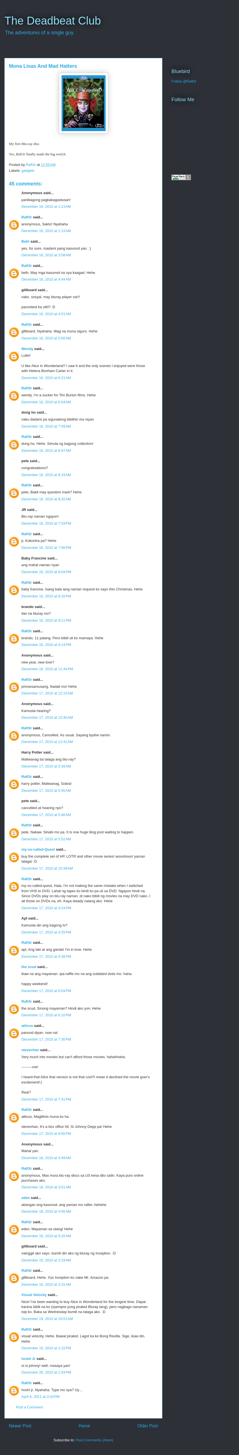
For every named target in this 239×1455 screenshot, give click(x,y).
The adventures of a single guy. (39, 32)
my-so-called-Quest (38, 849)
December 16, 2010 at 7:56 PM (46, 548)
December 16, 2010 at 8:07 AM (46, 450)
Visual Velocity (34, 1295)
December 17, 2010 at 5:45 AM (46, 790)
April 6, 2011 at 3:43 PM (40, 1396)
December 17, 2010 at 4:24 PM (46, 908)
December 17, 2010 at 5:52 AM (46, 839)
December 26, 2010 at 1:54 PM (46, 1372)
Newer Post (20, 1425)
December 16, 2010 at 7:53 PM (46, 523)
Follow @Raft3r (183, 81)
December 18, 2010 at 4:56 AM (46, 1211)
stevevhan (30, 1050)
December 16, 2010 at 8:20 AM (46, 499)
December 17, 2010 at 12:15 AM (47, 693)
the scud (28, 967)
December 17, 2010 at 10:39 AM (47, 868)
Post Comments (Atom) (94, 1440)
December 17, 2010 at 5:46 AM (46, 815)
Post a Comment (29, 1407)
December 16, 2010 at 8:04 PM (46, 572)
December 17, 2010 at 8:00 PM (46, 1133)
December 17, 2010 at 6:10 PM (46, 1015)
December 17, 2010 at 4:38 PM (46, 956)
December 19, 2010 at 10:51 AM (47, 1319)
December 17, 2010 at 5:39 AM (46, 766)
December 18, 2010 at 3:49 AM (46, 1158)
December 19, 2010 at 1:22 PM (46, 1348)
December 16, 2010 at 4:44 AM (46, 279)
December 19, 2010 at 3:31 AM (46, 1284)
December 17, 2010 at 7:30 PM (46, 1039)
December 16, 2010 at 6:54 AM (46, 402)
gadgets (28, 170)
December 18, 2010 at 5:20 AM (46, 1236)
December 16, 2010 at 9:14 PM (46, 645)
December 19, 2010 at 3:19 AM (46, 1260)
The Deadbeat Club (52, 21)
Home (84, 1425)
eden (25, 1198)
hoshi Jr (28, 1359)
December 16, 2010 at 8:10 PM (46, 596)
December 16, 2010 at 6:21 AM (46, 378)
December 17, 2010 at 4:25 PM (46, 932)
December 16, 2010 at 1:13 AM (46, 206)
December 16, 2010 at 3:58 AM (46, 255)
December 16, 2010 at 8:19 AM (46, 475)
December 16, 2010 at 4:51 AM (46, 314)
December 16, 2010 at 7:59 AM (46, 426)
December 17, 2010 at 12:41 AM (47, 742)
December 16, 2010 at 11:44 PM (47, 669)
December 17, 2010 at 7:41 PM (46, 1099)
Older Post (147, 1425)
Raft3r (26, 217)
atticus (27, 1026)
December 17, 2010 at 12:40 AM (47, 717)
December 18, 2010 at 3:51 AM (46, 1187)
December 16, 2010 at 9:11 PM (46, 620)
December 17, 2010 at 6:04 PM (46, 991)
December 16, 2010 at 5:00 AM (46, 338)
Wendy (27, 349)
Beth (25, 241)
